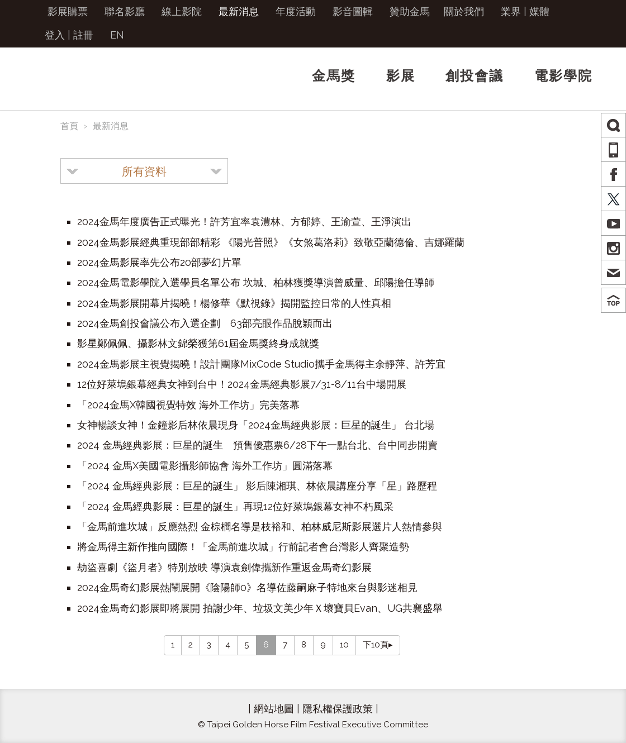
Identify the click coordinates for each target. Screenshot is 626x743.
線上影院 (182, 11)
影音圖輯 (353, 11)
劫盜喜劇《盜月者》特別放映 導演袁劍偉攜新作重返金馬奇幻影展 (224, 567)
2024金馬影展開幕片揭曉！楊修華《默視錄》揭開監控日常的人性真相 (234, 303)
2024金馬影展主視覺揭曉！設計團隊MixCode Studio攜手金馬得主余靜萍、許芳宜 (261, 364)
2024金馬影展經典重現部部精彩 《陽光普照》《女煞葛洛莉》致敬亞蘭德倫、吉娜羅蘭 (270, 242)
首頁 (69, 126)
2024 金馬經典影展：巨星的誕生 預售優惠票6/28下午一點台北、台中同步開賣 (257, 445)
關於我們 (464, 11)
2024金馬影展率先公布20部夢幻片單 (159, 262)
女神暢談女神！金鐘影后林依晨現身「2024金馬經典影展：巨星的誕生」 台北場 (255, 425)
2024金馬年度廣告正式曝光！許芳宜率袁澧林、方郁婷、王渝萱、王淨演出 (244, 221)
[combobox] (144, 171)
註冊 (83, 35)
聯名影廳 (125, 11)
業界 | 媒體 (525, 11)
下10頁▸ (378, 645)
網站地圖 (274, 709)
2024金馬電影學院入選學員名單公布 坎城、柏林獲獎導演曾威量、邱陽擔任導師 (255, 282)
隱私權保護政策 (337, 709)
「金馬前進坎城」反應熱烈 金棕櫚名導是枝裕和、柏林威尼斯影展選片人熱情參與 (259, 526)
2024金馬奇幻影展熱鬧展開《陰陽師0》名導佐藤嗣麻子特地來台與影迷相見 (247, 587)
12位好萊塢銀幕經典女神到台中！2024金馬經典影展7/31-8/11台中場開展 (241, 384)
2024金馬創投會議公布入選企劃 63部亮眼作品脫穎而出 (205, 323)
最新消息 (239, 11)
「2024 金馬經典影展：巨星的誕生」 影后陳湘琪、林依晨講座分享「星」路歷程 (257, 486)
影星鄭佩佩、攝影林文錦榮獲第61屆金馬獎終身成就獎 (198, 343)
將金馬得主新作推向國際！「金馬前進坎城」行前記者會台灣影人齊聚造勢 (243, 547)
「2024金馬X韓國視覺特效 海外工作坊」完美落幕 (188, 405)
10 (344, 645)
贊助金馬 (410, 11)
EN (117, 35)
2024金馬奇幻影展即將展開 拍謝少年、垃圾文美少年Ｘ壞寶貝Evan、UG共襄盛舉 (260, 608)
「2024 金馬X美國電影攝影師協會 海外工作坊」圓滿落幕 (205, 465)
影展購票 (68, 11)
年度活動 (296, 11)
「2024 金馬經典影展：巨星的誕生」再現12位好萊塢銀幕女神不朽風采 (235, 506)
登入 (55, 35)
